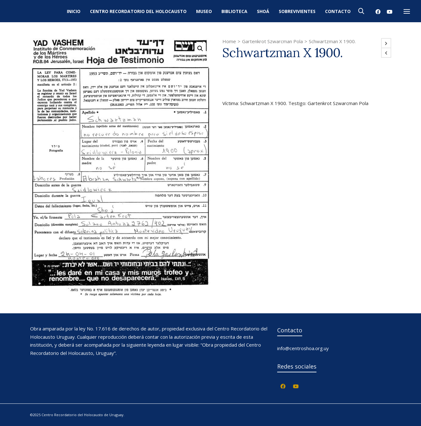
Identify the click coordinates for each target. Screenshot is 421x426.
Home (229, 41)
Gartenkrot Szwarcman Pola (272, 41)
